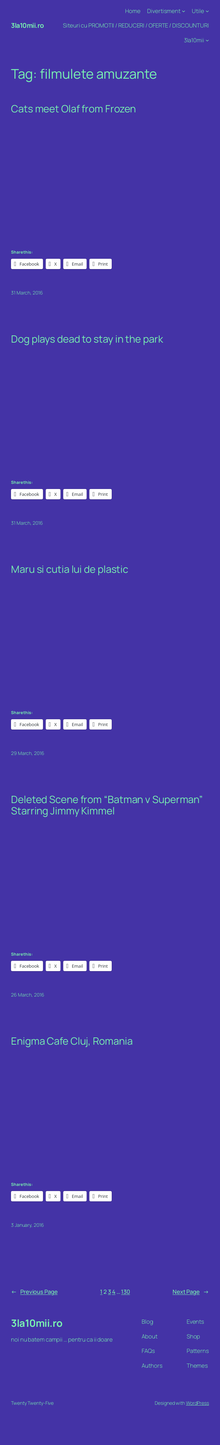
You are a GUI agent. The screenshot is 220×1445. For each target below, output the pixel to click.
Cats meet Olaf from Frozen (73, 108)
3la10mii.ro (27, 25)
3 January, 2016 (27, 1225)
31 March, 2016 (27, 292)
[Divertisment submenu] (183, 11)
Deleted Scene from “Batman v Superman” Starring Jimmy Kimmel (107, 805)
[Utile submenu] (207, 11)
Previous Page (34, 1292)
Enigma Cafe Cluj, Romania (72, 1041)
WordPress (197, 1403)
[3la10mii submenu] (207, 40)
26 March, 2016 (27, 994)
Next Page (191, 1292)
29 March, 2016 (27, 753)
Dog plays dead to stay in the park (87, 339)
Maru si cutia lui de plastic (69, 569)
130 (125, 1292)
